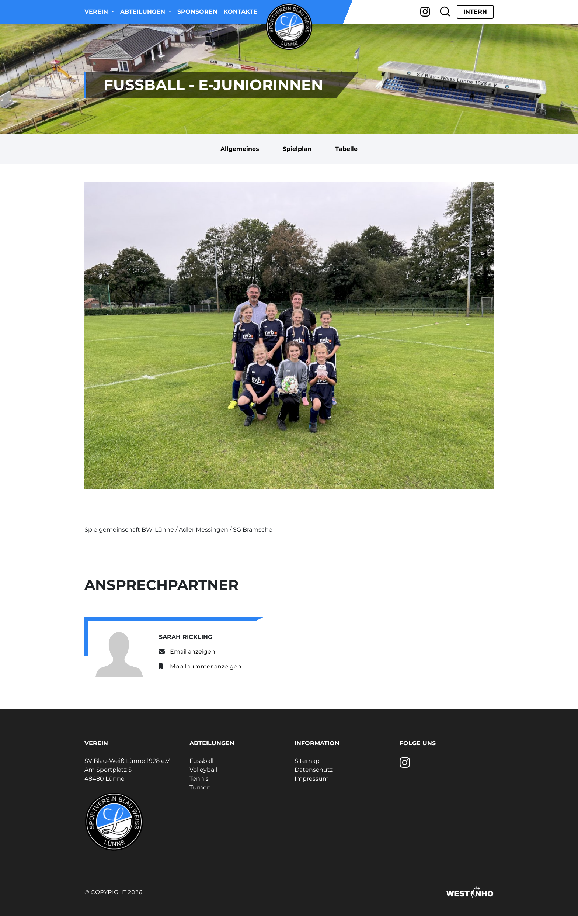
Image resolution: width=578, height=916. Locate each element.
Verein (97, 11)
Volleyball (203, 769)
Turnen (200, 787)
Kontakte (240, 11)
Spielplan (297, 148)
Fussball (201, 760)
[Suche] (445, 12)
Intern (475, 11)
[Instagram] (425, 12)
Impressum (312, 778)
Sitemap (307, 760)
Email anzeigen (192, 651)
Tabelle (346, 148)
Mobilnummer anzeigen (205, 666)
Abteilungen (143, 11)
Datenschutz (314, 769)
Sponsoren (197, 11)
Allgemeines (239, 148)
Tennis (199, 778)
